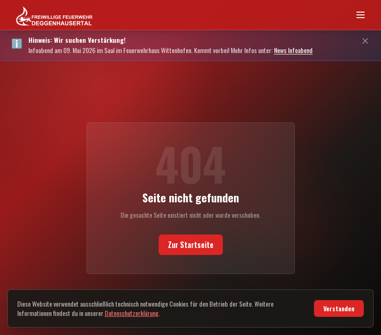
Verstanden (337, 308)
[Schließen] (365, 41)
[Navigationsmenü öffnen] (360, 15)
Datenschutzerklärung (175, 313)
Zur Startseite (190, 249)
